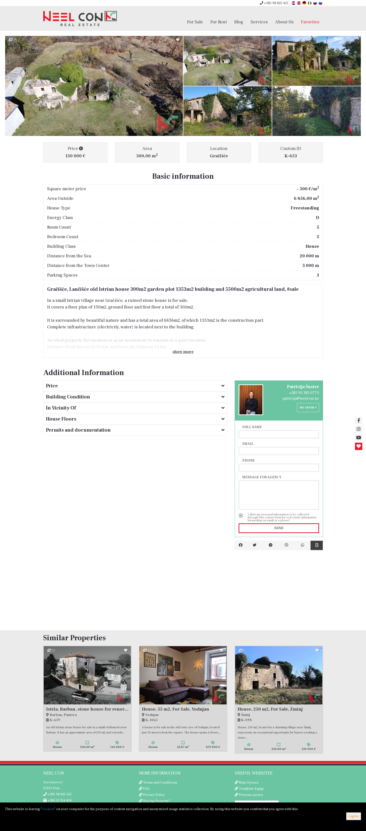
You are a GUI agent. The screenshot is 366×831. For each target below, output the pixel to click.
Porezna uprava (251, 795)
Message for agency (262, 477)
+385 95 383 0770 (304, 392)
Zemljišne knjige (251, 789)
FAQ (146, 789)
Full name (252, 427)
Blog (238, 22)
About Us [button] (284, 22)
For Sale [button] (195, 22)
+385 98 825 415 (274, 3)
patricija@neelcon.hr (301, 398)
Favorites (310, 22)
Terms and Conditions (160, 782)
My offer (308, 407)
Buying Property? (156, 801)
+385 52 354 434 (57, 800)
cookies (48, 809)
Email (248, 444)
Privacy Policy (154, 795)
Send (279, 528)
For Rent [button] (218, 22)
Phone (248, 460)
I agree (353, 816)
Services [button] (259, 22)
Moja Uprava (248, 782)
